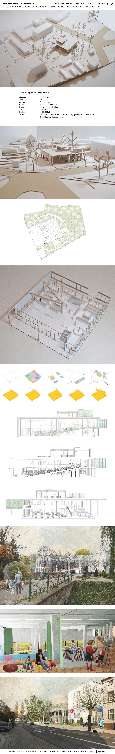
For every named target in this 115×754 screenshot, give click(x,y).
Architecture (28, 7)
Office (78, 3)
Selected (6, 7)
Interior (61, 7)
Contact (88, 3)
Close (92, 751)
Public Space (41, 7)
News (56, 3)
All (97, 7)
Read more (101, 751)
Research (80, 7)
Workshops (90, 7)
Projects (67, 3)
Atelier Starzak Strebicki (18, 3)
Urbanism (52, 7)
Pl (99, 3)
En (103, 3)
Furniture (70, 7)
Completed (16, 7)
